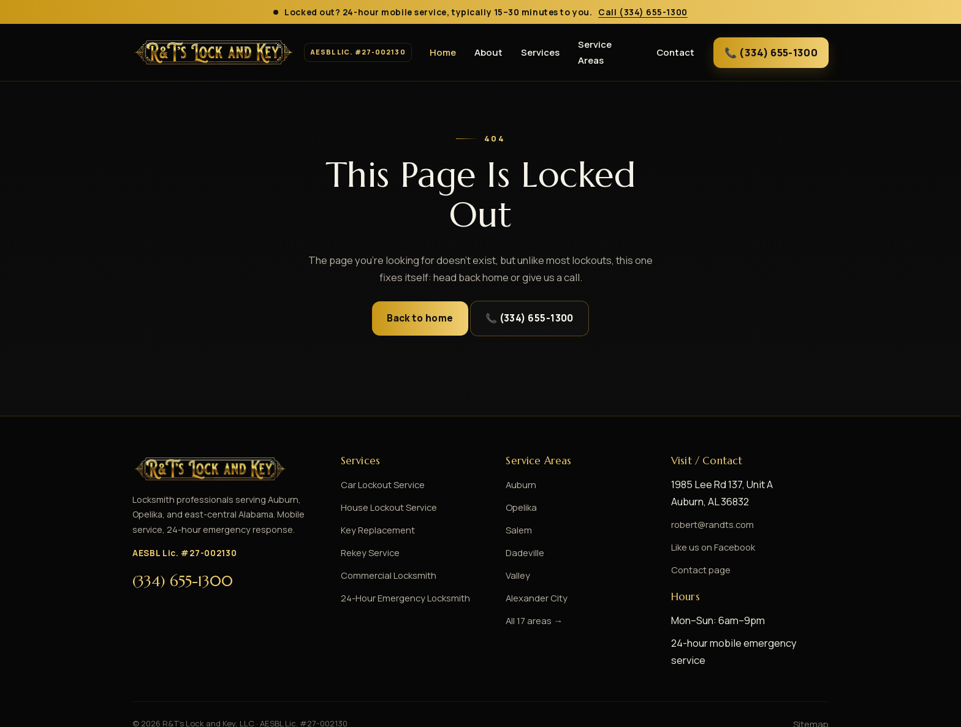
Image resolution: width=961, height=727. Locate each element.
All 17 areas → (534, 620)
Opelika (521, 507)
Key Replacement (378, 530)
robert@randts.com (712, 524)
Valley (518, 575)
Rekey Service (370, 552)
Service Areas (595, 52)
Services (540, 52)
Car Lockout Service (383, 484)
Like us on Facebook (713, 547)
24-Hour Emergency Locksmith (405, 598)
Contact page (701, 569)
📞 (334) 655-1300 (771, 52)
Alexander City (537, 598)
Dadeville (525, 552)
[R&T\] (271, 53)
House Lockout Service (389, 507)
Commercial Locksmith (388, 575)
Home (443, 52)
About (488, 52)
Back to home (420, 318)
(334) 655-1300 (182, 581)
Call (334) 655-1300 (642, 12)
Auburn (521, 484)
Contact (675, 52)
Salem (519, 530)
